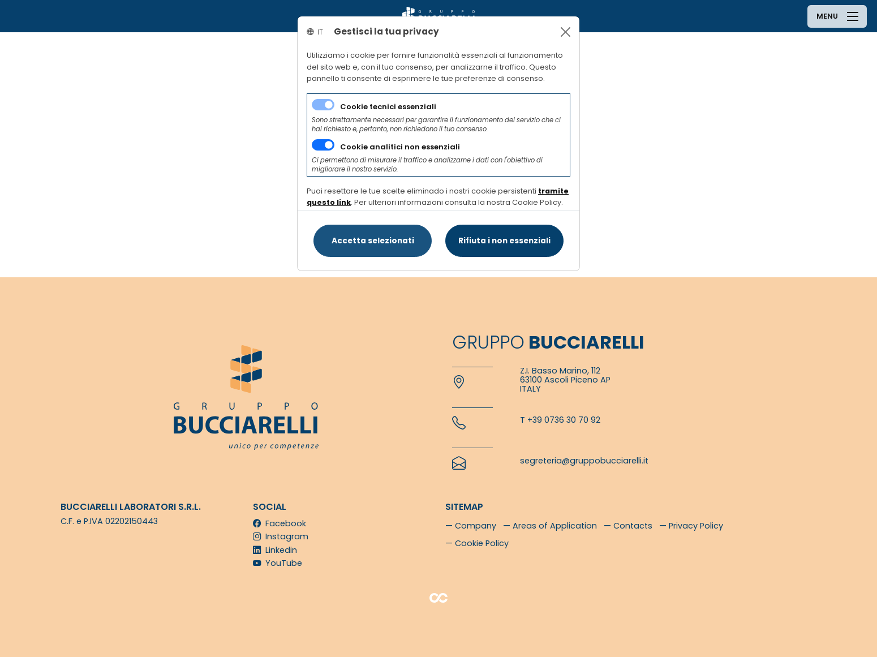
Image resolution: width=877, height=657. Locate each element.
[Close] (565, 32)
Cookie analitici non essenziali (400, 146)
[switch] (323, 145)
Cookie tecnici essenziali (388, 106)
